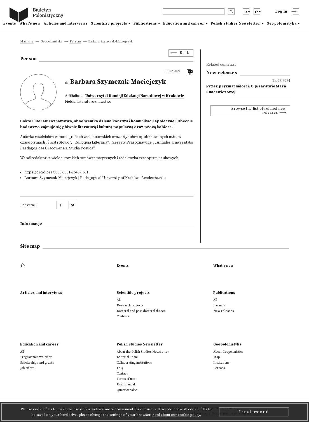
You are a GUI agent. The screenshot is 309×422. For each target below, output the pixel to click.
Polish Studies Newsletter (236, 23)
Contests (123, 316)
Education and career (184, 23)
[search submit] (231, 11)
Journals (219, 305)
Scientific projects (109, 23)
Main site (27, 42)
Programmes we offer (36, 357)
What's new (29, 23)
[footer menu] (23, 265)
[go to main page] (37, 15)
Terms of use (126, 379)
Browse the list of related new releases (258, 110)
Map (216, 357)
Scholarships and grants (37, 363)
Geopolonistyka (281, 23)
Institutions (221, 363)
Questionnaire (127, 390)
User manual (126, 384)
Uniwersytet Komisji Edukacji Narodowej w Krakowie (134, 96)
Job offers (27, 368)
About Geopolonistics (228, 352)
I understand (254, 412)
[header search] (193, 11)
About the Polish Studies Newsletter (143, 352)
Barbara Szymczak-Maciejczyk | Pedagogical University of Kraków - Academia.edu (95, 178)
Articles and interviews (66, 23)
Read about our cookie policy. (176, 415)
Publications (145, 23)
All (119, 300)
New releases (223, 311)
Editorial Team (127, 357)
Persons (75, 42)
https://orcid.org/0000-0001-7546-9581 (56, 172)
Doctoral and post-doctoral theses (141, 311)
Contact (122, 373)
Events (9, 23)
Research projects (130, 305)
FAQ (120, 368)
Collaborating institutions (134, 363)
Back (184, 53)
